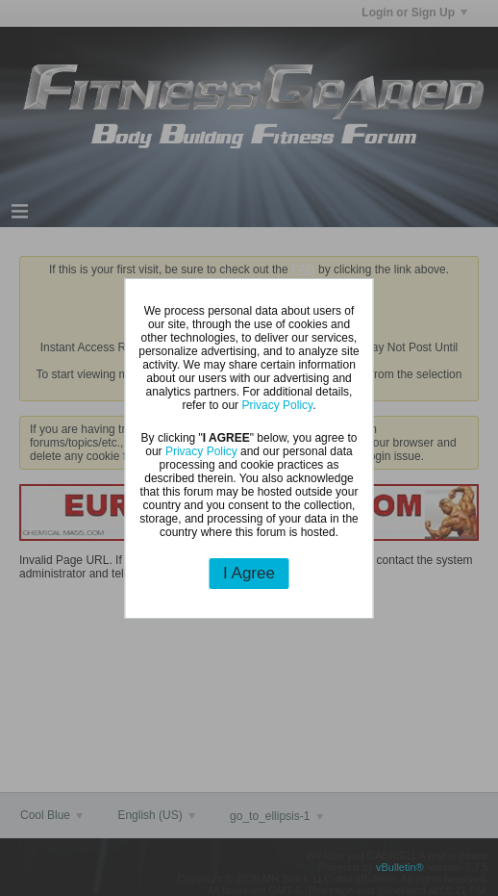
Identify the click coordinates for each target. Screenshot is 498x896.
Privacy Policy (276, 405)
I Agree (249, 573)
